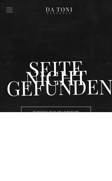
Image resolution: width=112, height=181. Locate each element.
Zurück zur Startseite (56, 112)
